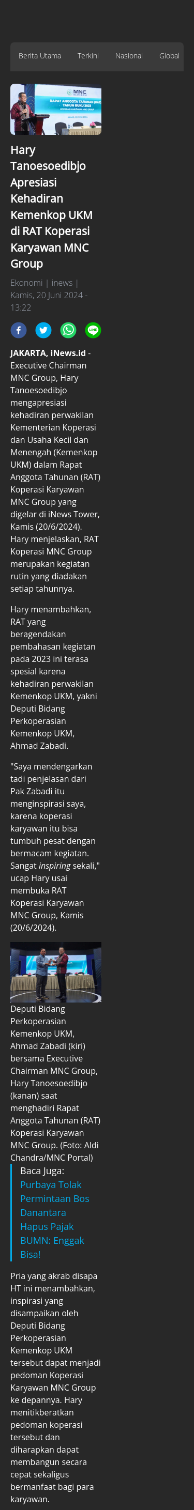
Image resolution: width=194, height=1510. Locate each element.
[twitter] (43, 330)
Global (169, 55)
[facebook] (18, 330)
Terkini (88, 55)
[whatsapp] (68, 330)
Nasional (129, 55)
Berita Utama (40, 55)
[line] (93, 330)
